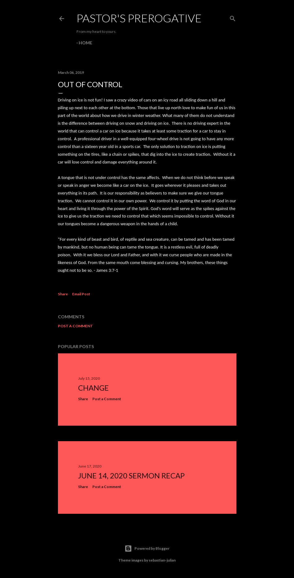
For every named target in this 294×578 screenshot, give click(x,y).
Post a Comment (75, 326)
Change (93, 387)
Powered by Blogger (147, 548)
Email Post (81, 294)
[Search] (232, 17)
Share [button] (63, 294)
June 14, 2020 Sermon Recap (131, 475)
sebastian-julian (162, 560)
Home (85, 42)
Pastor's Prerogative (139, 18)
